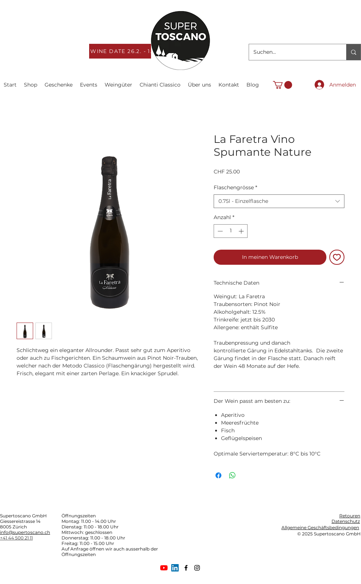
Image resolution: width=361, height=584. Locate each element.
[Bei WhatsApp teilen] (232, 475)
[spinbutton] (230, 231)
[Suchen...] (292, 52)
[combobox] (279, 201)
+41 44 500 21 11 (16, 538)
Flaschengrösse (235, 187)
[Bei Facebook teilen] (218, 475)
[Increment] (241, 231)
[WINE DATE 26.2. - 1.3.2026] (131, 51)
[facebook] (186, 567)
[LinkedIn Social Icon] (175, 567)
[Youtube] (164, 567)
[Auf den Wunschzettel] (336, 257)
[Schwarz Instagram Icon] (197, 567)
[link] (282, 85)
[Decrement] (219, 231)
